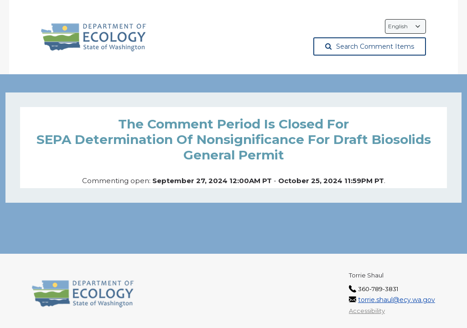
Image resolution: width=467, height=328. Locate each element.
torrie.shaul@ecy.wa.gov (396, 300)
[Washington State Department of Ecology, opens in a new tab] (93, 37)
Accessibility (367, 310)
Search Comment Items (369, 46)
